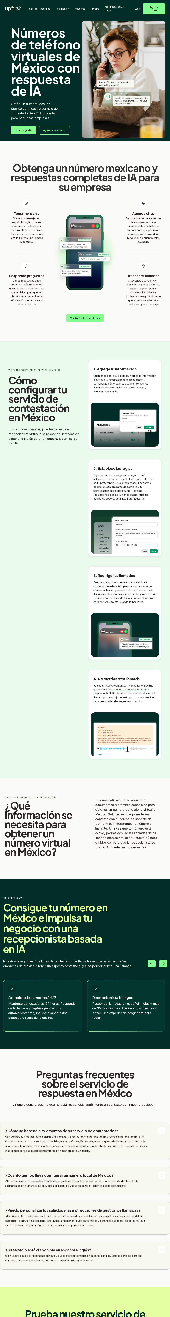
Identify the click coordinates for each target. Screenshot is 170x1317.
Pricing (95, 8)
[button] (47, 8)
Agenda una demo (54, 130)
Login (137, 8)
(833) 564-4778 (115, 8)
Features (32, 8)
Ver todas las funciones (85, 318)
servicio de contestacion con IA (130, 689)
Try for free (154, 8)
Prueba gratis (23, 130)
